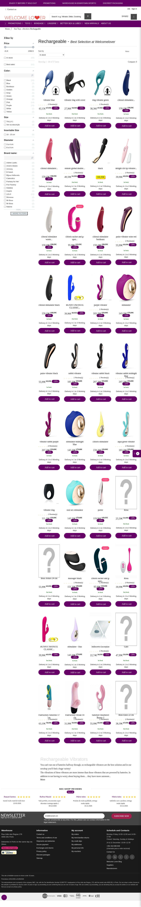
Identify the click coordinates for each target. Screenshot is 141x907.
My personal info (78, 848)
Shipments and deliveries (45, 841)
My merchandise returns (80, 838)
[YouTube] (132, 857)
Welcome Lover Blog (114, 862)
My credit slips (77, 841)
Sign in (134, 9)
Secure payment (42, 845)
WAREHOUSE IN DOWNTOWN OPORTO (79, 3)
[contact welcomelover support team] (4, 897)
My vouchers (76, 851)
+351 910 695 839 (113, 846)
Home (7, 29)
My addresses (77, 845)
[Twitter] (114, 857)
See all (70, 792)
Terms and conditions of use (46, 838)
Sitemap (39, 858)
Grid (132, 51)
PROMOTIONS (49, 3)
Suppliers (110, 865)
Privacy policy (41, 851)
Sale (80, 206)
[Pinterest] (120, 857)
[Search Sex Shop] (87, 16)
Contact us (10, 9)
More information (9, 848)
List (135, 51)
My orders (75, 834)
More (42, 779)
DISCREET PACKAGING (113, 3)
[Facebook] (109, 857)
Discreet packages (43, 855)
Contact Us (111, 852)
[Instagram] (126, 857)
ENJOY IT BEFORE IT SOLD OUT (23, 3)
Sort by (41, 51)
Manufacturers (112, 868)
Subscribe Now (121, 816)
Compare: (132, 62)
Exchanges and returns (44, 848)
